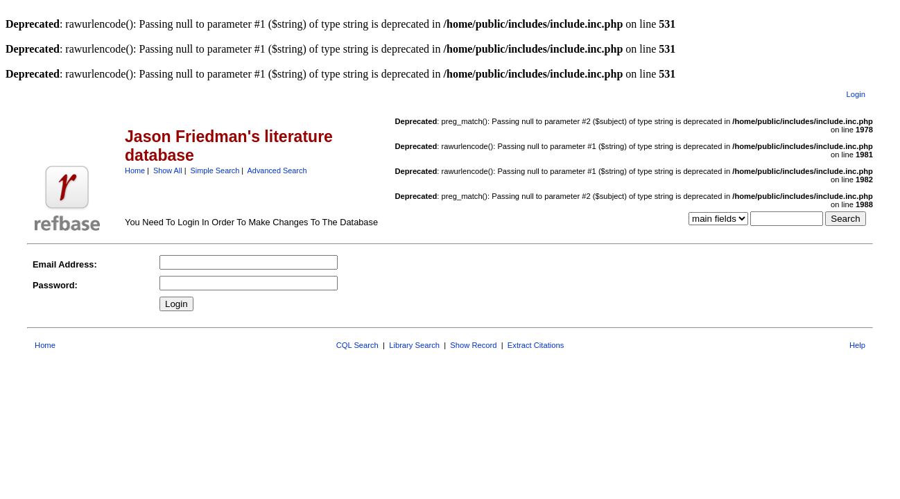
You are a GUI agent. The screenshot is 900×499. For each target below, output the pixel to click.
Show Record (473, 345)
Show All (167, 170)
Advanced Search (277, 170)
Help (857, 345)
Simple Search (215, 170)
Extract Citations (536, 345)
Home (135, 170)
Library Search (414, 345)
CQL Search (357, 345)
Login (856, 94)
